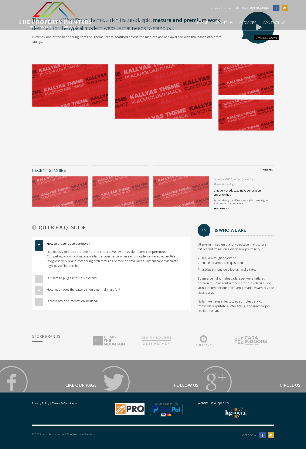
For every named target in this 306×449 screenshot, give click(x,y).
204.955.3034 (259, 8)
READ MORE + (221, 208)
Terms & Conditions (64, 403)
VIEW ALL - (268, 169)
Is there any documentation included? (72, 301)
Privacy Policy (40, 403)
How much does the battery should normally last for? (83, 289)
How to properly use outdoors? (68, 244)
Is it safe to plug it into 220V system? (72, 278)
